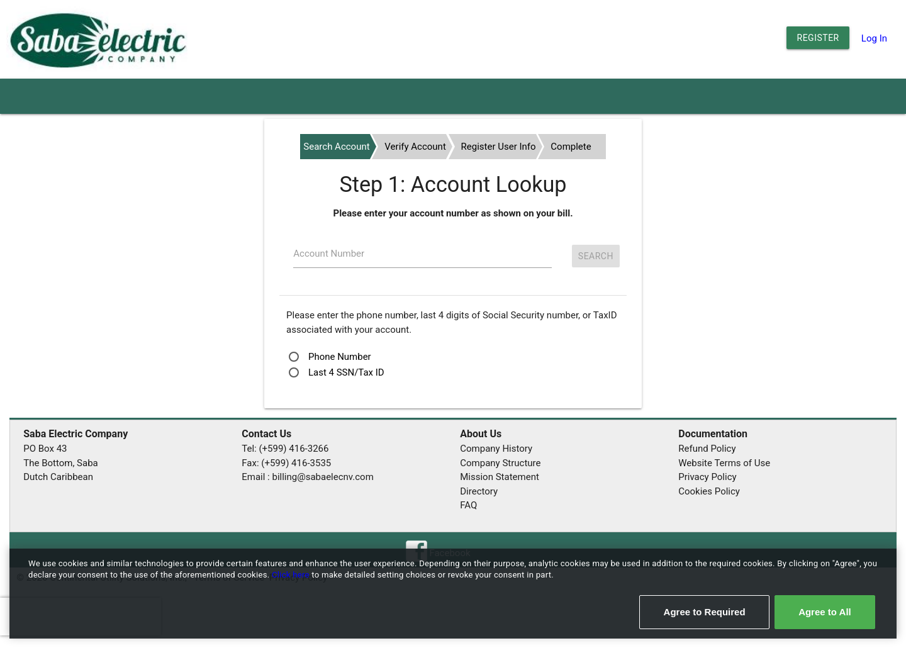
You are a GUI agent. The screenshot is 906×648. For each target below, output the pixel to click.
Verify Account (414, 146)
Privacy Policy (707, 477)
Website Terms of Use (724, 463)
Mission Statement (499, 477)
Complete (571, 146)
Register (818, 38)
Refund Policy (706, 448)
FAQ (468, 505)
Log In (874, 38)
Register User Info (498, 146)
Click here (291, 574)
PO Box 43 (45, 448)
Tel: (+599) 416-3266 (285, 448)
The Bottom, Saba (60, 463)
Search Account (336, 146)
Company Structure (500, 463)
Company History (496, 448)
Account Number (328, 253)
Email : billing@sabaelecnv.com (308, 477)
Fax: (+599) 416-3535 (286, 463)
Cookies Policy (709, 491)
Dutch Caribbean (58, 477)
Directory (479, 491)
